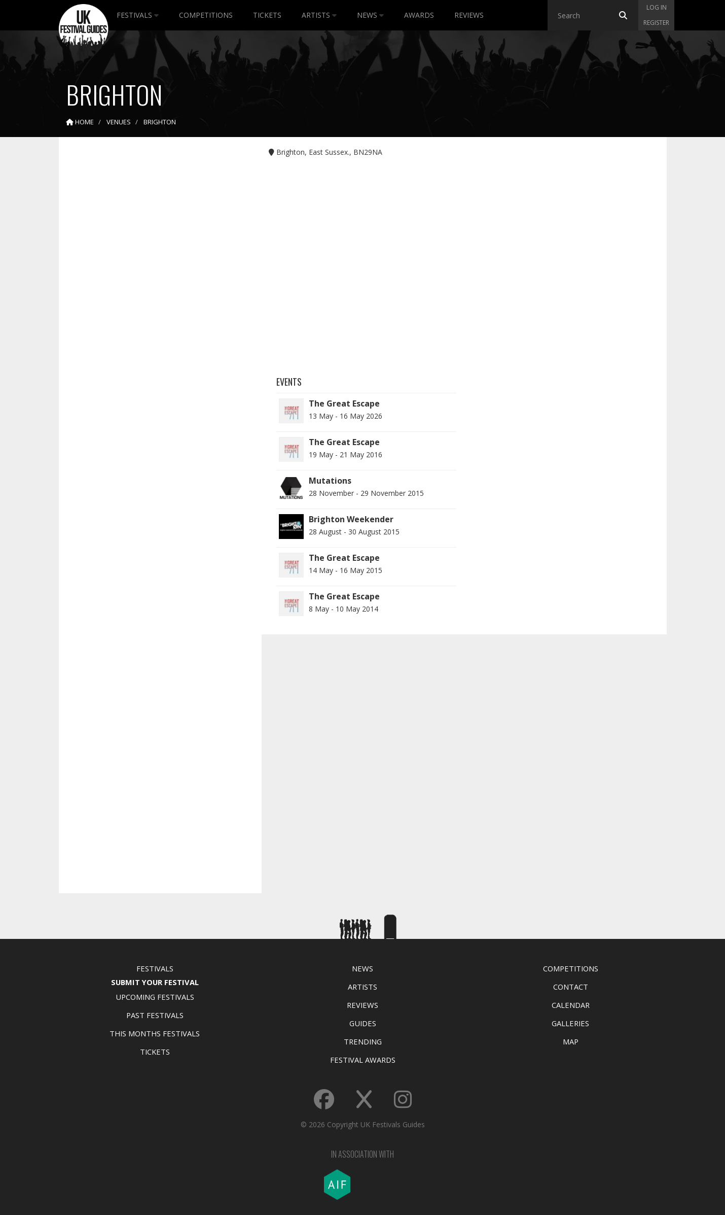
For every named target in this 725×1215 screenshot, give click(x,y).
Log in (656, 7)
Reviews (469, 15)
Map (570, 1041)
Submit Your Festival (155, 982)
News (370, 15)
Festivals (138, 15)
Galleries (570, 1023)
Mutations (330, 480)
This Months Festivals (155, 1033)
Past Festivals (155, 1015)
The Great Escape (344, 403)
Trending (363, 1041)
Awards (419, 15)
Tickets (267, 15)
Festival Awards (362, 1060)
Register (656, 22)
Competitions (206, 15)
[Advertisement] (153, 304)
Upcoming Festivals (155, 997)
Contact (570, 987)
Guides (362, 1023)
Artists (319, 15)
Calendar (571, 1005)
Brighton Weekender (351, 519)
